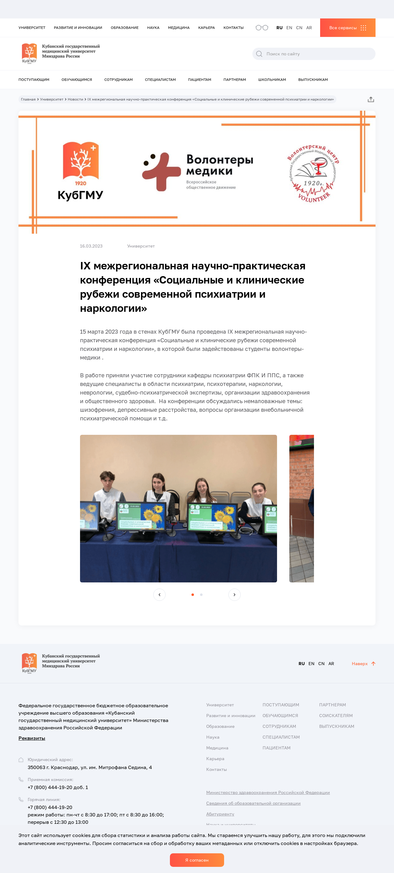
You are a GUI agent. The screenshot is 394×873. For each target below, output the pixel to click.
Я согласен (197, 860)
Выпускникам (313, 79)
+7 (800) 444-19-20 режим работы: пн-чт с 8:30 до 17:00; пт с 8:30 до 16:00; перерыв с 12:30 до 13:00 (96, 814)
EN (289, 27)
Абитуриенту (220, 813)
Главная (28, 99)
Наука (153, 27)
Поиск (259, 54)
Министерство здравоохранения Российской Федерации (268, 792)
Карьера (206, 27)
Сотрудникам (118, 79)
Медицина (179, 27)
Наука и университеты (230, 824)
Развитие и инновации (78, 27)
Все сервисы (343, 27)
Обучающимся (77, 79)
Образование (125, 27)
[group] (178, 508)
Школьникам (272, 79)
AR (309, 27)
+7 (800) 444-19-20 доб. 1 (58, 787)
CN (299, 27)
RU (279, 27)
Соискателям (336, 715)
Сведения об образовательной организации (253, 803)
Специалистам (160, 79)
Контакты (233, 27)
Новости (75, 99)
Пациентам (199, 79)
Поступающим (33, 79)
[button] (159, 595)
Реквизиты (31, 738)
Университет (31, 27)
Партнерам (234, 79)
